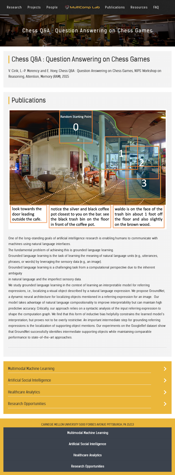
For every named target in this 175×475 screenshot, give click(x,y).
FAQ (156, 7)
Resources (139, 7)
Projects (34, 7)
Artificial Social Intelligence (29, 380)
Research (14, 7)
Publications (115, 7)
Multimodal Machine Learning (31, 368)
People (52, 7)
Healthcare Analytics (24, 392)
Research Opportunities (27, 403)
